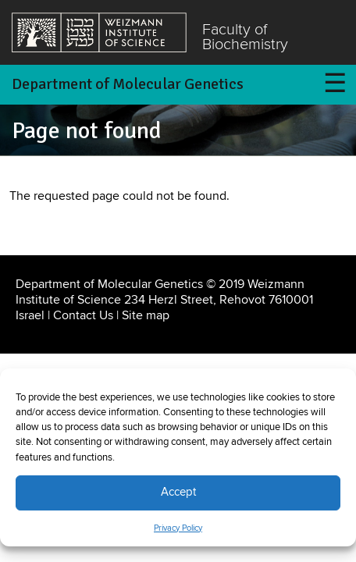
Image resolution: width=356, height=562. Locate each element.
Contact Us (83, 315)
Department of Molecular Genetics (128, 84)
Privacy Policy (178, 528)
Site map (145, 315)
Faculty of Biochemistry (245, 37)
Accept (178, 492)
